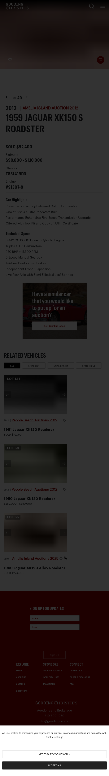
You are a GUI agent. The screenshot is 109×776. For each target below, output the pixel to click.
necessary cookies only (55, 754)
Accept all (54, 765)
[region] (54, 750)
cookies (15, 733)
